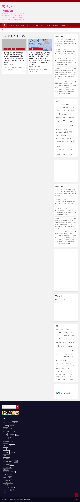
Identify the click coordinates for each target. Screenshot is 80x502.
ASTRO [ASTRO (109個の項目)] (72, 107)
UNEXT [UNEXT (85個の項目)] (63, 143)
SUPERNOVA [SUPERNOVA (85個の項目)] (68, 138)
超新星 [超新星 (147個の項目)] (65, 154)
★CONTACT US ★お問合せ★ (16, 25)
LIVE (23, 48)
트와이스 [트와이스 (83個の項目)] (71, 154)
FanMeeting (18, 48)
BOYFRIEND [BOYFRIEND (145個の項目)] (65, 111)
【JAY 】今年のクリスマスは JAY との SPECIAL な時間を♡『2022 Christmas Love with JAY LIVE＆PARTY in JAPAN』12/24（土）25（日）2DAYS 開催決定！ (14, 57)
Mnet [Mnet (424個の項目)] (71, 125)
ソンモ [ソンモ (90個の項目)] (57, 152)
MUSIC (42, 25)
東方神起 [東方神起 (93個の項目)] (58, 154)
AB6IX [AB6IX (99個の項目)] (62, 104)
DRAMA (49, 25)
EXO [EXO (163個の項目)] (64, 117)
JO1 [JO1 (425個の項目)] (63, 121)
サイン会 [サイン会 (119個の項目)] (69, 149)
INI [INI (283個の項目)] (57, 121)
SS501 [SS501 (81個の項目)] (70, 135)
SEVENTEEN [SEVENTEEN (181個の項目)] (68, 132)
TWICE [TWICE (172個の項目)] (72, 141)
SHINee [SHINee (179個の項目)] (63, 135)
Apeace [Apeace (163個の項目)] (65, 108)
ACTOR (5, 48)
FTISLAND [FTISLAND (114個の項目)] (71, 117)
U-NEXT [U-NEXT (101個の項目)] (58, 143)
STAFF (12, 64)
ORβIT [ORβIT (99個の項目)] (71, 129)
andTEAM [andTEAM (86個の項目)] (58, 107)
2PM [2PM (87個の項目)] (57, 104)
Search (17, 407)
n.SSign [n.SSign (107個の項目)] (65, 129)
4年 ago (31, 66)
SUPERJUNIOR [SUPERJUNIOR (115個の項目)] (60, 138)
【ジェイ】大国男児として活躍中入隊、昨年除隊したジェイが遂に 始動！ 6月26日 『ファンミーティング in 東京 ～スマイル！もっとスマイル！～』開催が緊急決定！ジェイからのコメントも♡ (39, 58)
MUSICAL (62, 25)
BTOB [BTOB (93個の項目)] (72, 110)
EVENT (36, 25)
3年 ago (6, 64)
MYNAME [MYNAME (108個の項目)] (58, 129)
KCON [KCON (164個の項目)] (70, 121)
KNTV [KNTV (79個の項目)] (57, 126)
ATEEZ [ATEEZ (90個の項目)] (57, 110)
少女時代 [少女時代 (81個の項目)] (70, 152)
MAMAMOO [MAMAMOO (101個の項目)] (64, 126)
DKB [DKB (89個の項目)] (70, 114)
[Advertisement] (67, 170)
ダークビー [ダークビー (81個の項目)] (64, 152)
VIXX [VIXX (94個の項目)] (69, 143)
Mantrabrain (27, 499)
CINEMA (55, 25)
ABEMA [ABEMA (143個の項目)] (68, 105)
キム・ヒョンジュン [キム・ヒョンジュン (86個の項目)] (60, 149)
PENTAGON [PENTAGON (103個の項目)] (59, 132)
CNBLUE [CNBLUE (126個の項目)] (64, 114)
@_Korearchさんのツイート (62, 299)
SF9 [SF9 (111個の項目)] (57, 135)
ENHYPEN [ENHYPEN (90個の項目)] (58, 117)
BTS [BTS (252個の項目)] (58, 114)
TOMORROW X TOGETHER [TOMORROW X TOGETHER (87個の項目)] (62, 141)
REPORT (29, 25)
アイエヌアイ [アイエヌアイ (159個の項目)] (60, 147)
